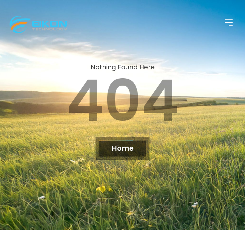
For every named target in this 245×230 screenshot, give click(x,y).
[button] (229, 23)
